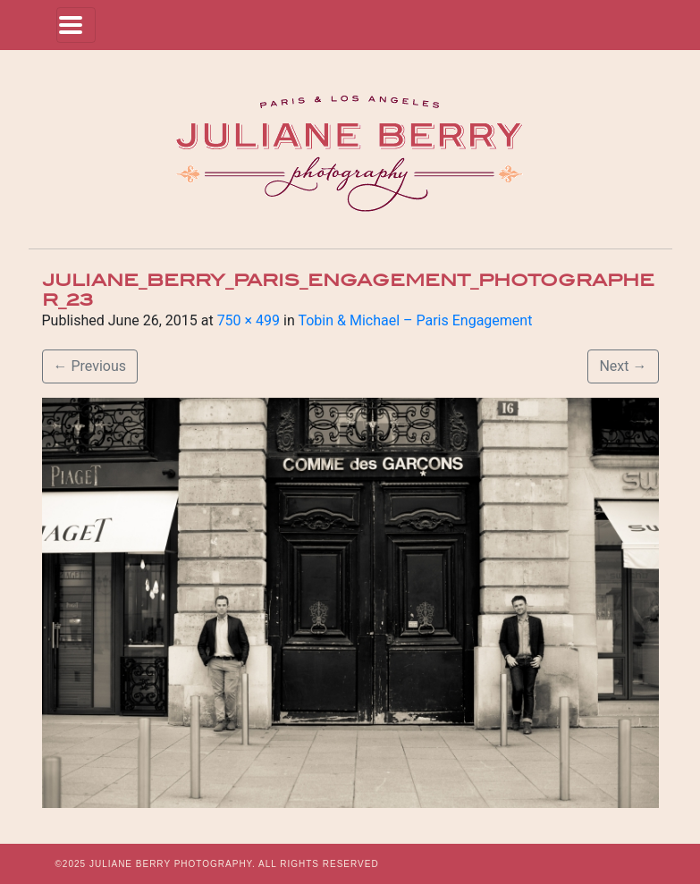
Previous (90, 366)
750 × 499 (248, 320)
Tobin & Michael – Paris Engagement (415, 320)
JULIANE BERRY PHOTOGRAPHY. (172, 864)
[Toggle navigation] (76, 25)
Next (622, 366)
